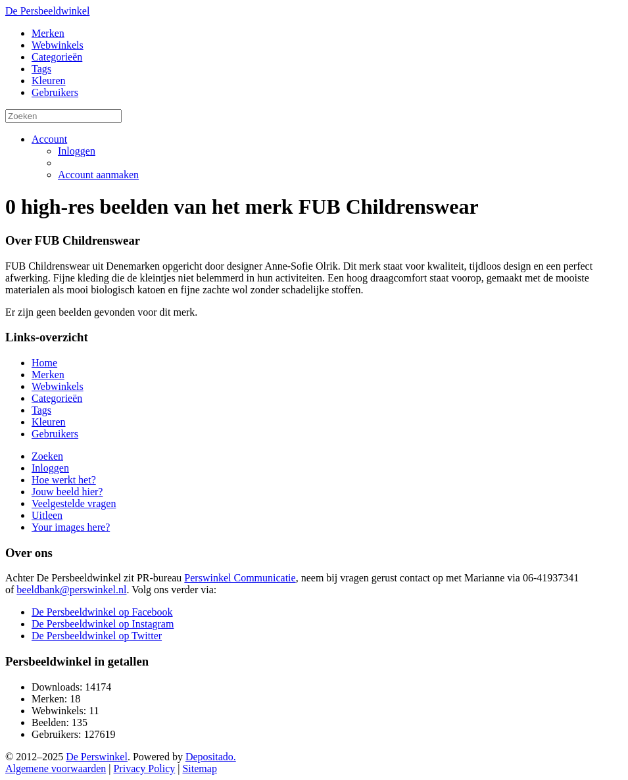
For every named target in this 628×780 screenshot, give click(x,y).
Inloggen (76, 151)
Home (44, 362)
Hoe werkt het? (64, 479)
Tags (41, 68)
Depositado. (210, 756)
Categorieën (57, 56)
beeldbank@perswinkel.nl (71, 589)
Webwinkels (58, 45)
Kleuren (49, 80)
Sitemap (199, 768)
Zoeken (47, 456)
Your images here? (71, 527)
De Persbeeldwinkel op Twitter (97, 635)
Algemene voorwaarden (55, 768)
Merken (48, 33)
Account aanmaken (98, 174)
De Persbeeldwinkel (47, 10)
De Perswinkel (97, 756)
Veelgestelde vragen (74, 503)
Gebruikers (55, 92)
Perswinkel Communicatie (239, 577)
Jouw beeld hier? (67, 491)
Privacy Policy (144, 768)
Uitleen (47, 515)
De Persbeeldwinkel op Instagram (103, 623)
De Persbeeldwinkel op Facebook (102, 612)
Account (49, 139)
